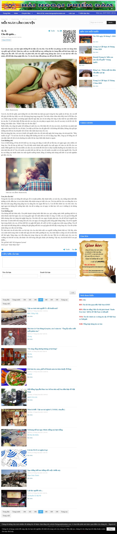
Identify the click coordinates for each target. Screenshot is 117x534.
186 (35, 300)
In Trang (2, 249)
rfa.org (29, 336)
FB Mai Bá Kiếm (33, 435)
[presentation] (19, 284)
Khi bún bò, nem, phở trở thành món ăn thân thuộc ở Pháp (49, 369)
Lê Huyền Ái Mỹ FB (34, 496)
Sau (58, 31)
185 (30, 300)
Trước (53, 31)
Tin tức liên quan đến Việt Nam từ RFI (96, 305)
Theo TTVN (6, 40)
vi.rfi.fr (29, 374)
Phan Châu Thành (33, 475)
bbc (84, 300)
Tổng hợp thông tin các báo (92, 324)
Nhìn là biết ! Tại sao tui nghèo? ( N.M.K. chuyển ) (46, 409)
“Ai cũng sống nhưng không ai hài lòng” (42, 349)
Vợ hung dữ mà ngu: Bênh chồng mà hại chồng (45, 430)
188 (46, 300)
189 (51, 300)
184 (24, 300)
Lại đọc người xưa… (35, 490)
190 (57, 300)
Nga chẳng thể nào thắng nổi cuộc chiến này (44, 470)
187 (40, 300)
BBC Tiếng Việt (32, 313)
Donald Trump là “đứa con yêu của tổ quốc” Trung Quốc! (103, 59)
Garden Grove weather (97, 119)
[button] (27, 13)
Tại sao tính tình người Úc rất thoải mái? (42, 308)
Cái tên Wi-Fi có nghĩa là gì (37, 450)
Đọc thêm (30, 316)
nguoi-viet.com (32, 397)
